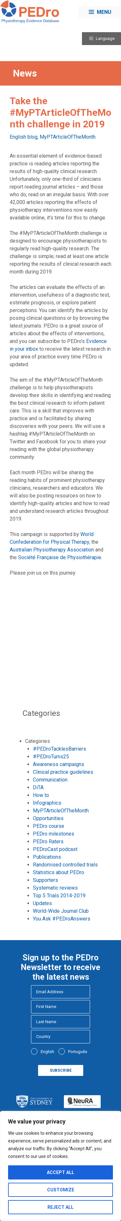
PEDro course (48, 826)
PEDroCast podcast (55, 849)
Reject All (60, 1207)
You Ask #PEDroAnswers (61, 919)
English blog (23, 137)
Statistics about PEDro (58, 872)
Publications (47, 857)
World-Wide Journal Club (61, 911)
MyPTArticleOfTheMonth (68, 137)
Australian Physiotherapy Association (52, 550)
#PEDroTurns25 (51, 757)
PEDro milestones (53, 834)
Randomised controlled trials (65, 865)
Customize (60, 1189)
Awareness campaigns (58, 764)
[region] (60, 1166)
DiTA (38, 787)
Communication (50, 780)
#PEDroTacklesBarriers (59, 749)
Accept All (60, 1172)
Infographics (47, 803)
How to (41, 795)
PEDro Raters (48, 841)
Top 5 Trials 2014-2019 (59, 896)
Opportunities (48, 818)
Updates (42, 903)
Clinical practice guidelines (63, 772)
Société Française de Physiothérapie (59, 557)
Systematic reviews (55, 888)
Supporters (45, 880)
